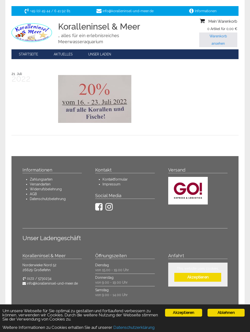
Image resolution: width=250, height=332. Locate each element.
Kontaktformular (115, 179)
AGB (33, 194)
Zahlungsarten (41, 179)
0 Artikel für (222, 29)
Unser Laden (99, 54)
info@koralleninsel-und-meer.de (50, 283)
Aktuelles (63, 54)
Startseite (28, 54)
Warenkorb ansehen (218, 39)
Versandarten (40, 184)
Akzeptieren (197, 277)
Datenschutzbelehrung (48, 199)
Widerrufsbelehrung (46, 189)
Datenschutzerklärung (134, 327)
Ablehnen (226, 312)
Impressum (111, 184)
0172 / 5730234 (37, 278)
